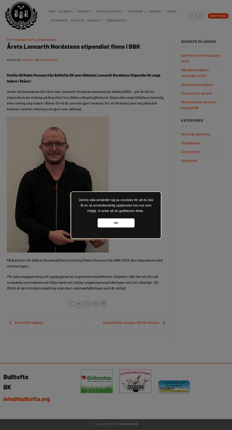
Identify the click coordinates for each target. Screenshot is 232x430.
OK (116, 222)
